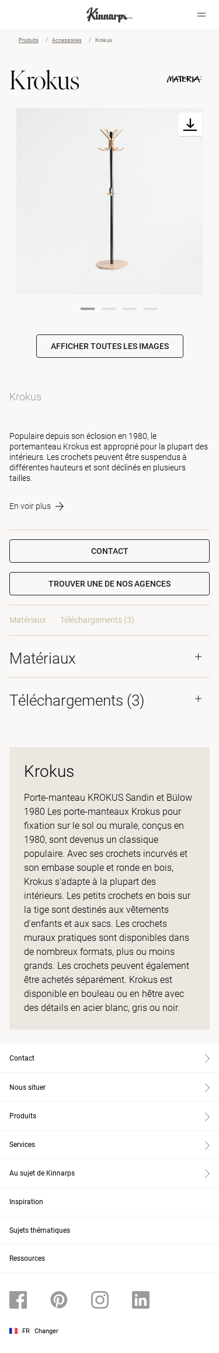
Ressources (27, 1258)
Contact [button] (109, 551)
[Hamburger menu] (201, 14)
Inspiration (26, 1202)
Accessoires (67, 40)
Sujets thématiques (39, 1230)
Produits (29, 40)
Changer (46, 1331)
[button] (109, 583)
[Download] (190, 125)
